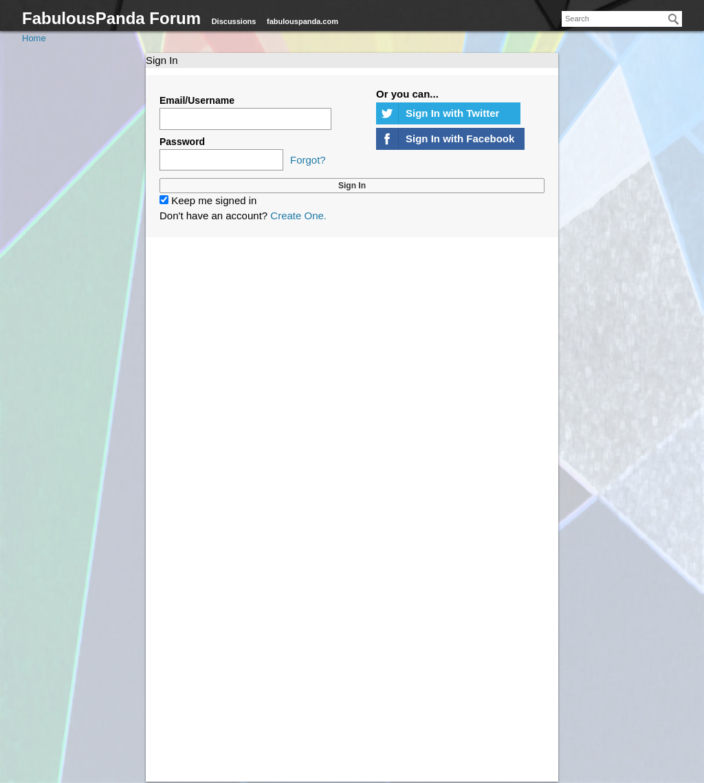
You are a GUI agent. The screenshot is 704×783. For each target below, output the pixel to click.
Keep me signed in (208, 200)
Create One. (298, 215)
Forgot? (308, 160)
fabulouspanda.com (302, 21)
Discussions (234, 21)
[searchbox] (622, 19)
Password (182, 141)
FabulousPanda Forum (111, 18)
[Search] (673, 19)
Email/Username (197, 100)
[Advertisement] (352, 410)
